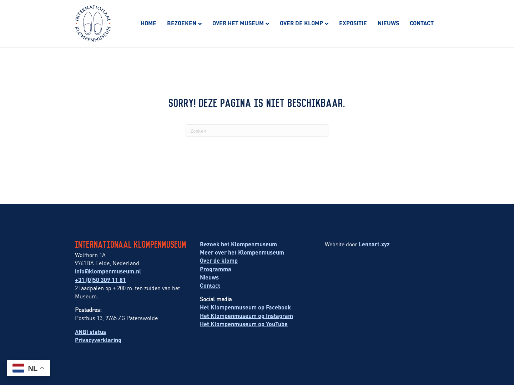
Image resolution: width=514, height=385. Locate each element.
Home (148, 23)
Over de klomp (301, 23)
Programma (215, 269)
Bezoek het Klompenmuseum (238, 244)
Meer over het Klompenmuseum (242, 252)
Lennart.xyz (374, 244)
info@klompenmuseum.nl (108, 271)
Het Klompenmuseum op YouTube (244, 324)
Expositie (353, 23)
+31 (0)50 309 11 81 (100, 279)
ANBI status (90, 331)
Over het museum (238, 23)
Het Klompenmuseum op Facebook (245, 307)
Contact (422, 23)
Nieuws (388, 23)
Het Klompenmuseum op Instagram (246, 315)
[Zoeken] (257, 130)
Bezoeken (181, 23)
